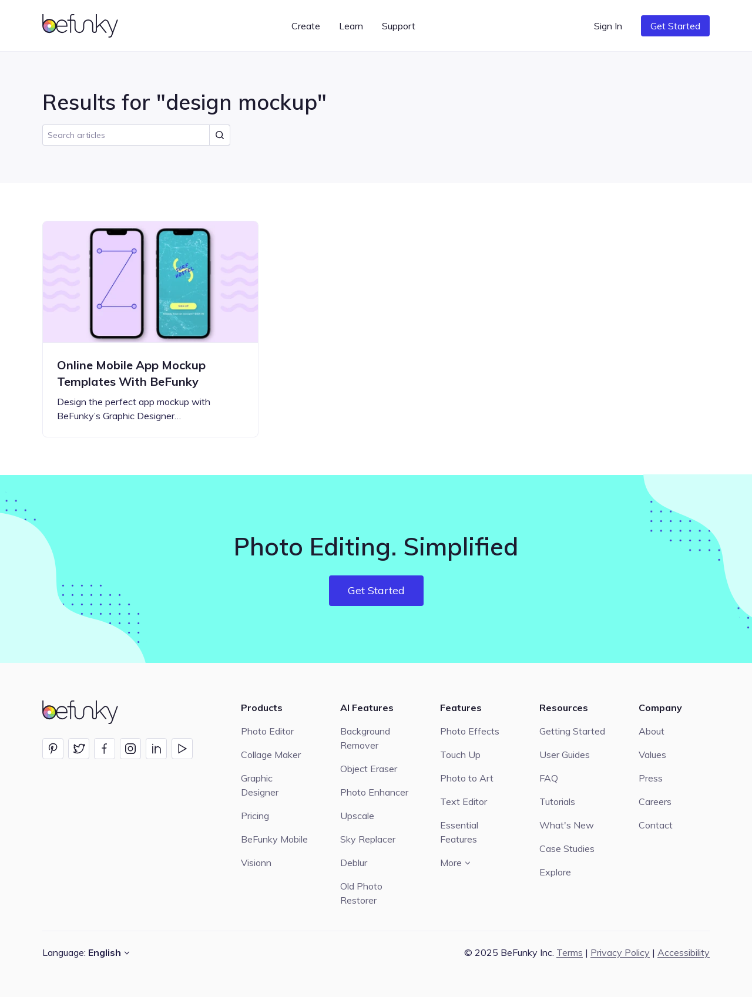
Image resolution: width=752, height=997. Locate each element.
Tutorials (557, 801)
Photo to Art (467, 778)
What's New (566, 825)
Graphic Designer (259, 785)
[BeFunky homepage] (82, 26)
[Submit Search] (219, 135)
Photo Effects (469, 731)
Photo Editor (267, 731)
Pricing (255, 815)
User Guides (564, 754)
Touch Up (460, 754)
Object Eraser (368, 768)
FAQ (548, 778)
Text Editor (463, 801)
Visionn (256, 862)
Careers (655, 801)
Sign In (608, 26)
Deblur (353, 862)
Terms (569, 952)
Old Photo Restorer (361, 893)
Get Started (675, 26)
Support (398, 26)
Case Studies (567, 848)
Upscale (357, 815)
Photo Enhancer (374, 792)
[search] (136, 135)
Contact (656, 825)
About (651, 731)
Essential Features (459, 832)
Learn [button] (351, 26)
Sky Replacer (367, 839)
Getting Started (572, 731)
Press (651, 778)
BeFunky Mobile (274, 839)
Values (652, 754)
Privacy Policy (620, 952)
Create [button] (305, 26)
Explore (555, 872)
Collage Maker (271, 754)
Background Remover (365, 738)
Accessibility (683, 952)
